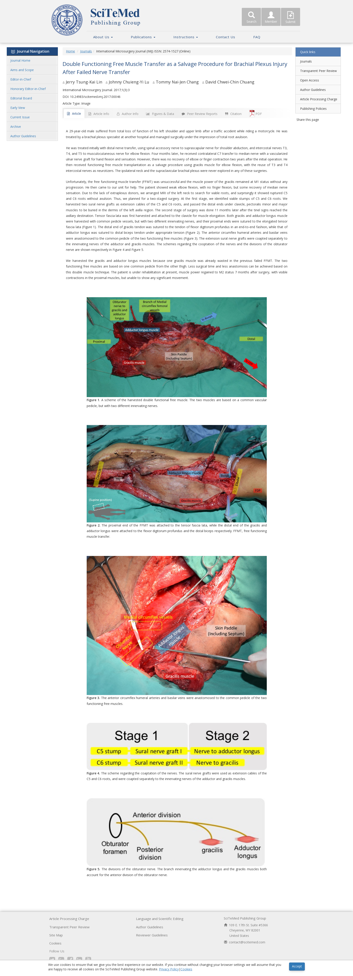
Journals (86, 51)
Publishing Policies (313, 108)
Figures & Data (160, 114)
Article (74, 113)
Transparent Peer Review (318, 71)
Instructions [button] (185, 37)
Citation (233, 114)
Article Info (98, 114)
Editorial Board (21, 98)
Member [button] (270, 17)
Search (251, 17)
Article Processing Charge (318, 99)
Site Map (56, 935)
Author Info (127, 114)
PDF (255, 113)
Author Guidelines (23, 136)
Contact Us (225, 37)
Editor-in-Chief (20, 79)
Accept (297, 966)
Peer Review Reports (199, 114)
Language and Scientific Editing (159, 918)
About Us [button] (103, 37)
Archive (15, 126)
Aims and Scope (22, 70)
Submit (290, 17)
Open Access (309, 80)
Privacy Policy (169, 969)
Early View (17, 108)
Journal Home (20, 60)
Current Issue (20, 117)
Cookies (55, 943)
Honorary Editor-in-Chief (28, 89)
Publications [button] (143, 37)
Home (70, 51)
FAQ (256, 37)
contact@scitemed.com (247, 942)
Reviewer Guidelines (152, 935)
